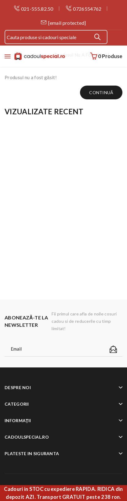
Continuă (101, 92)
